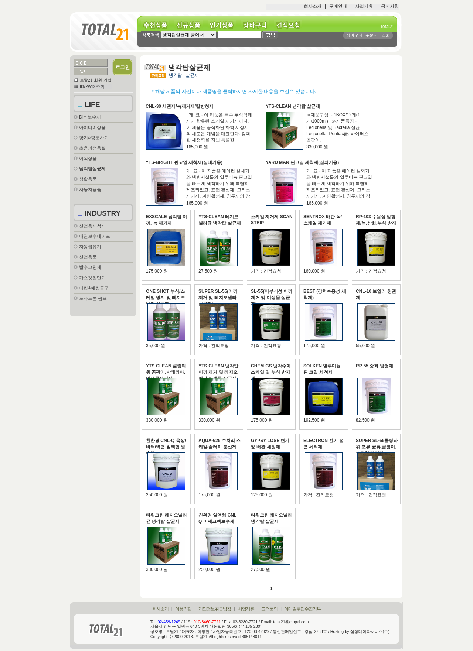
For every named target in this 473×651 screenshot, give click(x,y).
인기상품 (224, 25)
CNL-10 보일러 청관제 (376, 294)
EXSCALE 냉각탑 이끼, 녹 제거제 (166, 220)
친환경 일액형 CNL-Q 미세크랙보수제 (218, 518)
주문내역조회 (377, 35)
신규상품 (191, 25)
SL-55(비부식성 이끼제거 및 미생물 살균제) (271, 297)
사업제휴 (364, 6)
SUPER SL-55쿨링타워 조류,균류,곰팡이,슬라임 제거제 (377, 447)
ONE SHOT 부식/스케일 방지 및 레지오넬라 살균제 (165, 297)
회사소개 (312, 6)
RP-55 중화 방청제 (374, 366)
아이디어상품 (92, 127)
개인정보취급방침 (214, 608)
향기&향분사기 (94, 137)
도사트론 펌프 (93, 298)
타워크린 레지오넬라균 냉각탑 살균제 (166, 518)
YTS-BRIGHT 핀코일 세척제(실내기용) (184, 162)
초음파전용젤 (92, 148)
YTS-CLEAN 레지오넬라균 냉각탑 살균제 (219, 220)
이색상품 (88, 158)
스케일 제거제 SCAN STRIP (272, 219)
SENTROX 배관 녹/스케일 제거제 (322, 220)
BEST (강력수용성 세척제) (324, 294)
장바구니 (257, 25)
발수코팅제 (90, 267)
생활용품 (88, 179)
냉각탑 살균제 (184, 75)
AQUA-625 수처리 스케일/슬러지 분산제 (219, 443)
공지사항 (390, 6)
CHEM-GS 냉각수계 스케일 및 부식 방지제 (271, 372)
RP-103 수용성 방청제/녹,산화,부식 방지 (376, 220)
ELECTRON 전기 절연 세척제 (323, 443)
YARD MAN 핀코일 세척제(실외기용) (302, 162)
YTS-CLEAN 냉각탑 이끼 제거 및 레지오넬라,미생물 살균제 (218, 372)
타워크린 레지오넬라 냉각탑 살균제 (271, 518)
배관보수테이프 (94, 236)
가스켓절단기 (92, 277)
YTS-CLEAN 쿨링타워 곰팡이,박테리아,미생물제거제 (166, 372)
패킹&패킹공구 (94, 288)
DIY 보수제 (90, 117)
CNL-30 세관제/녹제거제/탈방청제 (180, 106)
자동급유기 (90, 246)
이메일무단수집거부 (302, 608)
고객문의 (269, 608)
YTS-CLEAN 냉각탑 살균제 (293, 106)
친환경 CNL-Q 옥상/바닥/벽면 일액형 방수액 (166, 447)
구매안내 (338, 6)
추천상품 (157, 25)
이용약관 (183, 608)
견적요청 (290, 25)
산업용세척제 (92, 226)
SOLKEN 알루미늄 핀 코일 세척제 (322, 369)
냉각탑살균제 (92, 168)
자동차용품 (90, 189)
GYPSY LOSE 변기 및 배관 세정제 (270, 443)
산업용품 (88, 257)
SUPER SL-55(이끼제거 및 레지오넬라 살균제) (217, 297)
